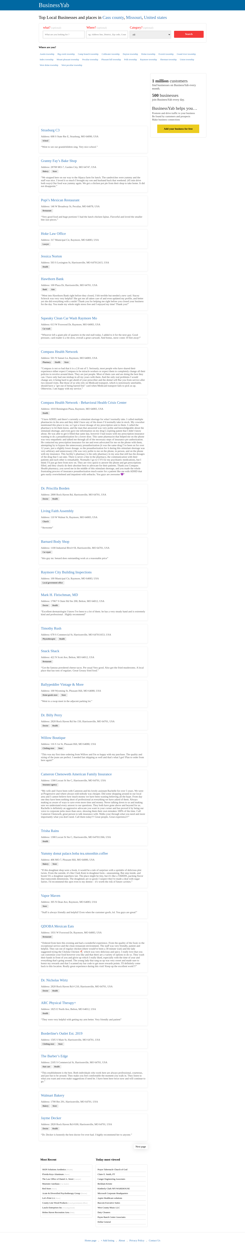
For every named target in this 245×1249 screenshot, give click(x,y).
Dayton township (130, 54)
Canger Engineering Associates (111, 1179)
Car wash (46, 329)
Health (45, 267)
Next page (141, 1146)
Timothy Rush (51, 628)
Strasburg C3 (50, 130)
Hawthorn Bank (52, 279)
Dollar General (104, 1222)
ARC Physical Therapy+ (58, 1003)
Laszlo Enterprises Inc (58, 1207)
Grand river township (186, 54)
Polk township (130, 59)
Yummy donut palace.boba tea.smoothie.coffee (74, 853)
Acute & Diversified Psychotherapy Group (64, 1193)
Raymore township (148, 59)
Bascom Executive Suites (108, 1203)
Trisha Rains (50, 831)
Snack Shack (50, 651)
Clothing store (48, 748)
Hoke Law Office (53, 234)
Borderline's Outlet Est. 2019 (62, 1033)
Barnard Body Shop (55, 542)
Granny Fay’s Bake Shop (59, 161)
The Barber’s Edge (54, 1056)
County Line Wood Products (64, 1203)
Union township (187, 59)
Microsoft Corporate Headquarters (112, 1193)
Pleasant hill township (111, 59)
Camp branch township (88, 54)
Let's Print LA (51, 1198)
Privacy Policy (136, 1240)
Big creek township (66, 54)
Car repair (47, 552)
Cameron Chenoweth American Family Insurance (76, 774)
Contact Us (154, 1240)
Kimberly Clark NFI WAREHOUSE (113, 1188)
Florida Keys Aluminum (55, 1174)
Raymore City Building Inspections (66, 572)
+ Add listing (107, 1240)
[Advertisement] (93, 99)
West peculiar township (71, 65)
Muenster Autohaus (55, 1183)
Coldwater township (111, 54)
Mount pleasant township (68, 59)
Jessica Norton (51, 256)
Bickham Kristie (104, 1183)
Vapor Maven (50, 896)
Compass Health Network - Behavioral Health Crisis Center (84, 403)
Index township (47, 59)
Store (55, 171)
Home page (90, 1240)
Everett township (166, 54)
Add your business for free (178, 128)
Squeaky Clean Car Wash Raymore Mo (69, 318)
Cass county (113, 17)
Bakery (46, 171)
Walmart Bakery (52, 1095)
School (45, 141)
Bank (45, 289)
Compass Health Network (59, 352)
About (122, 1240)
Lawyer (46, 244)
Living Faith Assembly (57, 511)
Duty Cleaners (103, 1212)
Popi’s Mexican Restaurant (60, 200)
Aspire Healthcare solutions (109, 1198)
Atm (53, 289)
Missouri (134, 17)
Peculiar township (90, 59)
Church (46, 521)
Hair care (46, 1066)
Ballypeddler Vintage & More (62, 684)
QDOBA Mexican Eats (57, 926)
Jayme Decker (51, 1118)
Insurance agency (50, 784)
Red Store (49, 1188)
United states (155, 17)
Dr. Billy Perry (51, 715)
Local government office (53, 583)
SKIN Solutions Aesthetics (57, 1169)
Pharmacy (47, 362)
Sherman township (168, 59)
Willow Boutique (53, 738)
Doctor (45, 499)
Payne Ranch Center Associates (111, 1217)
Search (189, 34)
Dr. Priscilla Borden (55, 488)
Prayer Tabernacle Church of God (112, 1169)
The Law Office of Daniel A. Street (61, 1179)
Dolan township (148, 54)
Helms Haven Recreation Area (58, 1212)
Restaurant (47, 210)
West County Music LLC (108, 1207)
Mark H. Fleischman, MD (59, 595)
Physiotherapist (49, 639)
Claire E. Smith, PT (106, 1174)
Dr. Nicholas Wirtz (54, 980)
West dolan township (49, 65)
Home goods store (50, 695)
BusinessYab (54, 5)
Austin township (47, 54)
